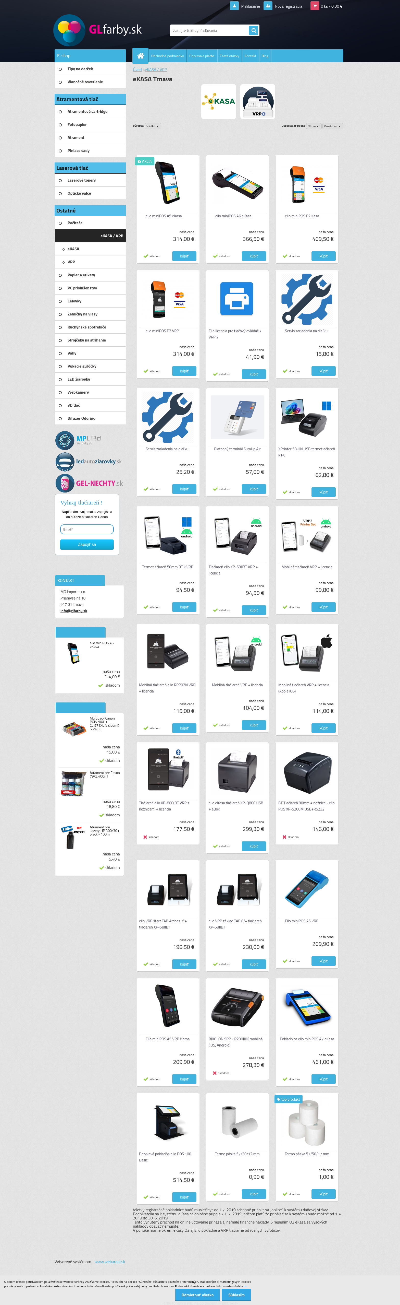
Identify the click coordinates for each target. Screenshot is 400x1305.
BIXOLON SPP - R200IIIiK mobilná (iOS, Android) (236, 1042)
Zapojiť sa (87, 544)
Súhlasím (236, 1295)
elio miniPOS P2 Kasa (302, 216)
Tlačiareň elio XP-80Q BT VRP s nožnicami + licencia (164, 806)
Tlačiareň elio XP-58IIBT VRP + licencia (233, 570)
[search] (253, 31)
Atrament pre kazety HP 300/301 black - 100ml (104, 830)
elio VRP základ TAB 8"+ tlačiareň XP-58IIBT (235, 924)
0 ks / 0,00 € (331, 6)
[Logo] (90, 30)
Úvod (137, 69)
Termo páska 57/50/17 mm (307, 1154)
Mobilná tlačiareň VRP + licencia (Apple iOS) (303, 688)
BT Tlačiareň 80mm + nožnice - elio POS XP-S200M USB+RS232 (306, 806)
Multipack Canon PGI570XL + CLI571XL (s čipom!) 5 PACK (104, 723)
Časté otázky (229, 55)
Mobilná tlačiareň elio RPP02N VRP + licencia (167, 688)
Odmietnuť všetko (197, 1295)
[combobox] (314, 126)
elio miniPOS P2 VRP (162, 331)
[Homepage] (142, 55)
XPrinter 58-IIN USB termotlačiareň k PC (306, 452)
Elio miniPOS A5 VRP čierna (168, 1039)
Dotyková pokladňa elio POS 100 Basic (165, 1157)
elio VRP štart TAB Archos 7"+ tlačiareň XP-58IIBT (163, 924)
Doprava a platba (202, 55)
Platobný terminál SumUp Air (237, 449)
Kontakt (250, 55)
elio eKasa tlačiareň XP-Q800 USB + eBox (236, 806)
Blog (265, 55)
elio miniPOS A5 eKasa (102, 644)
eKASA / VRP (156, 69)
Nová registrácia (288, 6)
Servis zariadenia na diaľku (306, 331)
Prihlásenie (250, 6)
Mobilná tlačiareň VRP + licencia (307, 567)
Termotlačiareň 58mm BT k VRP (167, 567)
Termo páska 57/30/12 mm (237, 1154)
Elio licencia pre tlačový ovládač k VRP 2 (235, 334)
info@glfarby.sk (73, 611)
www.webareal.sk (110, 1262)
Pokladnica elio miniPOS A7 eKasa (307, 1039)
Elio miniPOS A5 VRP (301, 921)
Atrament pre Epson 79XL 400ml (105, 774)
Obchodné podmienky (167, 55)
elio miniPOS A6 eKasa (233, 216)
